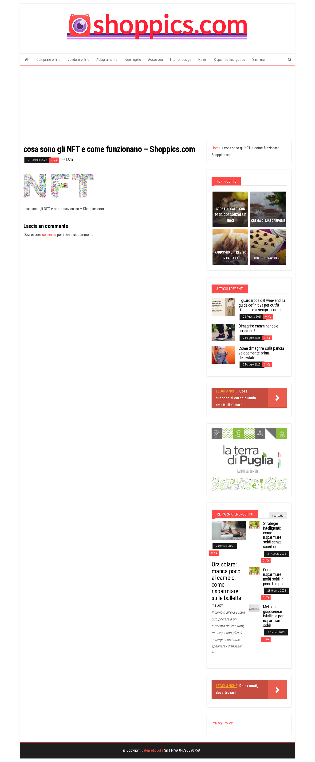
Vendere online (78, 59)
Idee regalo (132, 59)
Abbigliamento (106, 59)
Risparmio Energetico (229, 59)
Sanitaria (258, 59)
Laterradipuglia (152, 750)
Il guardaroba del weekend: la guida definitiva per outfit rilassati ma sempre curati (262, 305)
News (202, 59)
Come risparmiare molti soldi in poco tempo (273, 576)
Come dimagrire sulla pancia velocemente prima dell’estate (261, 353)
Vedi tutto (278, 515)
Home (216, 148)
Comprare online (48, 59)
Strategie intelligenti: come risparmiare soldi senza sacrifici (272, 535)
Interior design (180, 59)
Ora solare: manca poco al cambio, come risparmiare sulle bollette (226, 581)
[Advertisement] (157, 101)
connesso (49, 234)
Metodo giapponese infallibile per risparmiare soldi (273, 616)
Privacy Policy (222, 723)
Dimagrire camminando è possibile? (258, 328)
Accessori (155, 59)
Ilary (69, 160)
